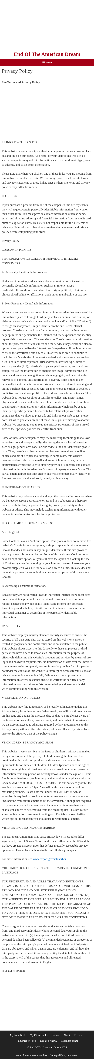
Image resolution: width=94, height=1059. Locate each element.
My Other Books (39, 1035)
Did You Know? (48, 1040)
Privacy (78, 1035)
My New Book (18, 1035)
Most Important (69, 1040)
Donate (55, 1035)
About (66, 1035)
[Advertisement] (47, 24)
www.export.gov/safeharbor (49, 859)
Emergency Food (27, 1040)
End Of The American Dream (47, 54)
